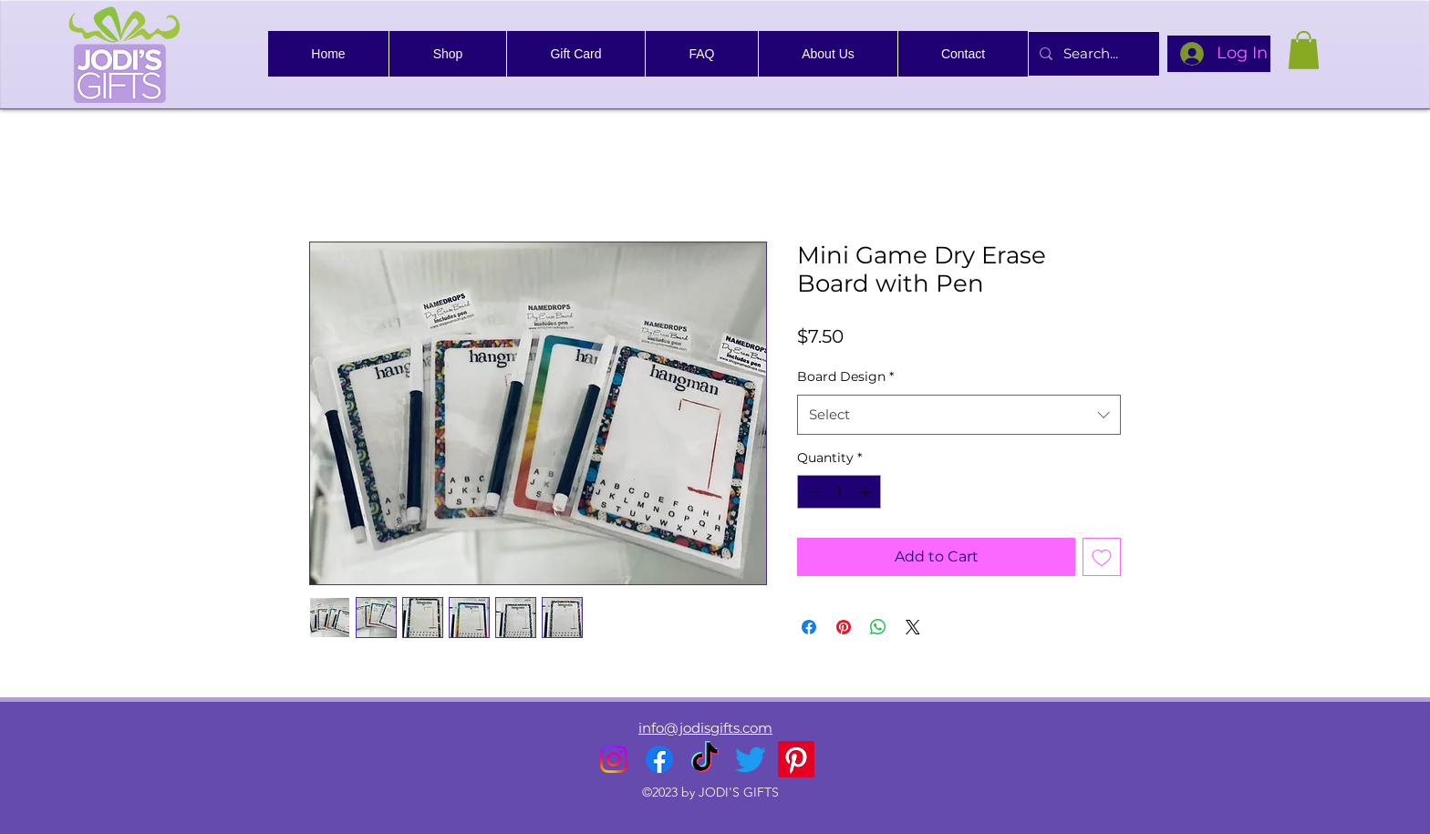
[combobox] (959, 415)
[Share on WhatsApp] (878, 627)
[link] (1304, 50)
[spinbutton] (839, 492)
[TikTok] (705, 759)
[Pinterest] (796, 759)
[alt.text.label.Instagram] (614, 759)
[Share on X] (913, 627)
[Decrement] (811, 492)
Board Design (845, 376)
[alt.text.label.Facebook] (659, 759)
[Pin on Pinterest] (844, 627)
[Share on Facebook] (809, 627)
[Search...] (1092, 54)
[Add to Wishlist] (1102, 557)
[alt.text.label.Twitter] (750, 759)
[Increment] (866, 492)
